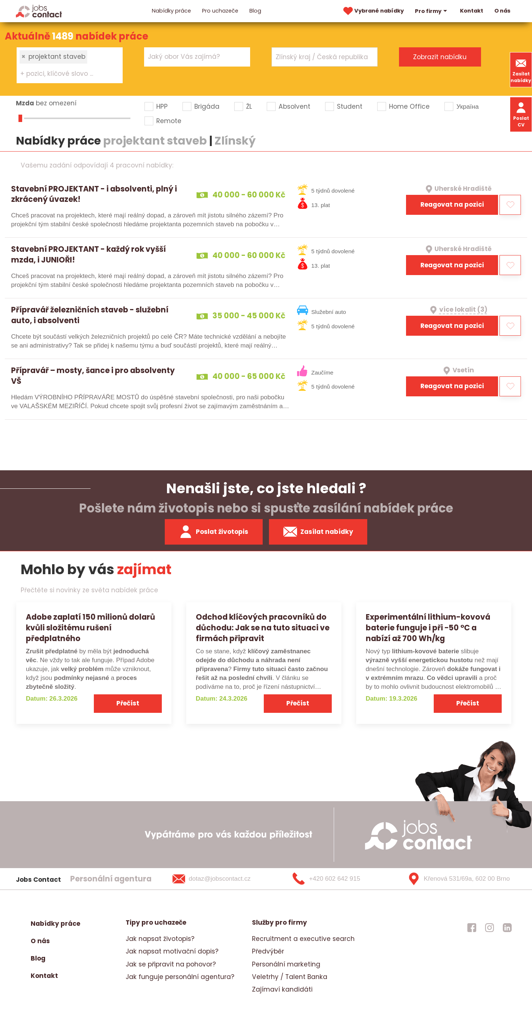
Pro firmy (432, 11)
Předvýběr (268, 951)
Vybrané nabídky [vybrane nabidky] (373, 11)
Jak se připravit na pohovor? (171, 964)
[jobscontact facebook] (472, 927)
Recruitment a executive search (303, 938)
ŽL (249, 106)
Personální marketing (286, 964)
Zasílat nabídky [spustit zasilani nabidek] (318, 531)
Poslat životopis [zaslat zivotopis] (213, 531)
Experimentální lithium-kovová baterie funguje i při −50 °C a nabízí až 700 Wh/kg (428, 628)
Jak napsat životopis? (160, 938)
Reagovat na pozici (452, 204)
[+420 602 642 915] (338, 879)
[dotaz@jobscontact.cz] (221, 879)
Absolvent (294, 106)
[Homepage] (39, 11)
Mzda (25, 103)
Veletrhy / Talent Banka (289, 976)
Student (349, 106)
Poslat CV (521, 114)
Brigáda (206, 106)
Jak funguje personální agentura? (180, 976)
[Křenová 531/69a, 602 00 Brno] (456, 879)
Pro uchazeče (220, 10)
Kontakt (471, 10)
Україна (467, 106)
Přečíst (127, 703)
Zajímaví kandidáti (282, 989)
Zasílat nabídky (521, 70)
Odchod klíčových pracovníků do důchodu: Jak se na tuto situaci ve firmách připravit (263, 628)
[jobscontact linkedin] (507, 927)
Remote (168, 120)
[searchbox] (65, 74)
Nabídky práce (171, 10)
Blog (255, 10)
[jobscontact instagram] (489, 927)
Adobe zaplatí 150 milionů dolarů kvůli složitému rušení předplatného (90, 628)
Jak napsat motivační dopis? (172, 951)
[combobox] (70, 65)
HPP (162, 106)
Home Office (409, 106)
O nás (502, 10)
